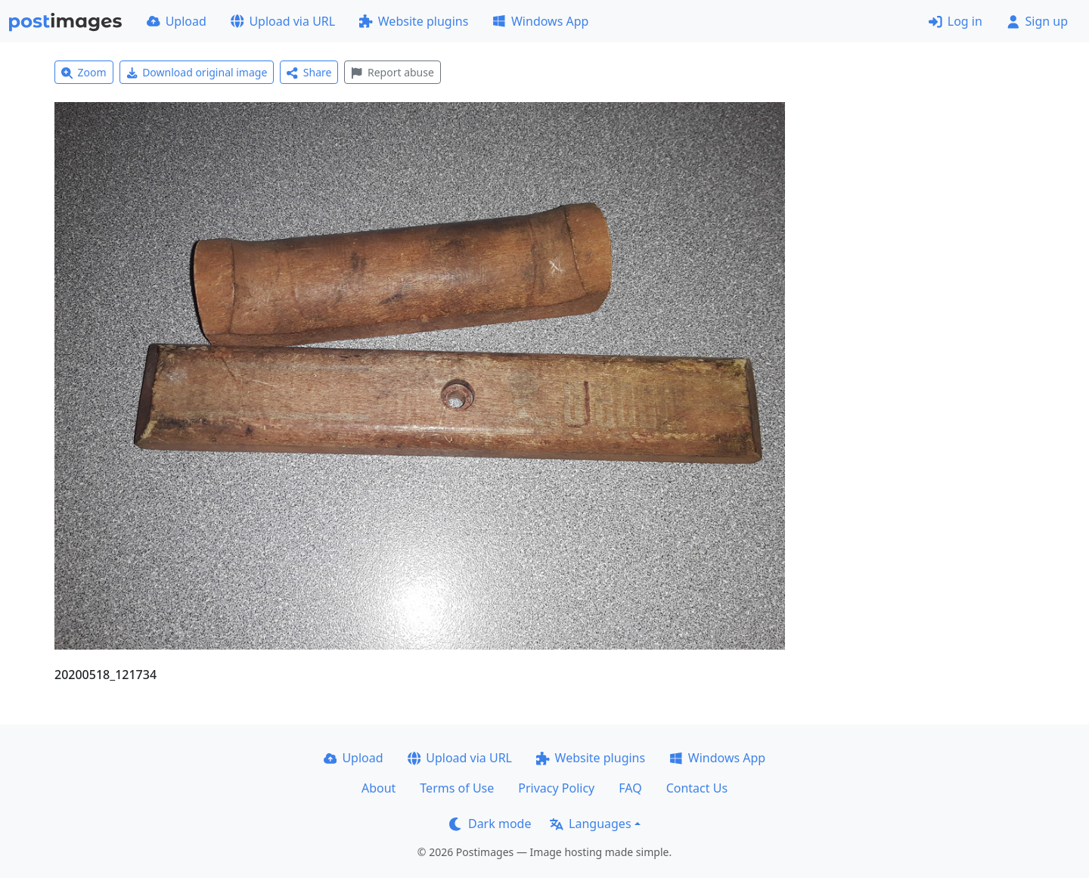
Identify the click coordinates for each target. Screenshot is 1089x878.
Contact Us (697, 788)
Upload (176, 21)
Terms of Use (457, 788)
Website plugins (413, 21)
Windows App (540, 21)
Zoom (84, 72)
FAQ (630, 788)
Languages (590, 823)
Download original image (197, 72)
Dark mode (490, 823)
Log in (955, 21)
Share (309, 72)
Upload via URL (283, 21)
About (378, 788)
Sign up (1037, 21)
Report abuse (392, 72)
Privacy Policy (556, 788)
